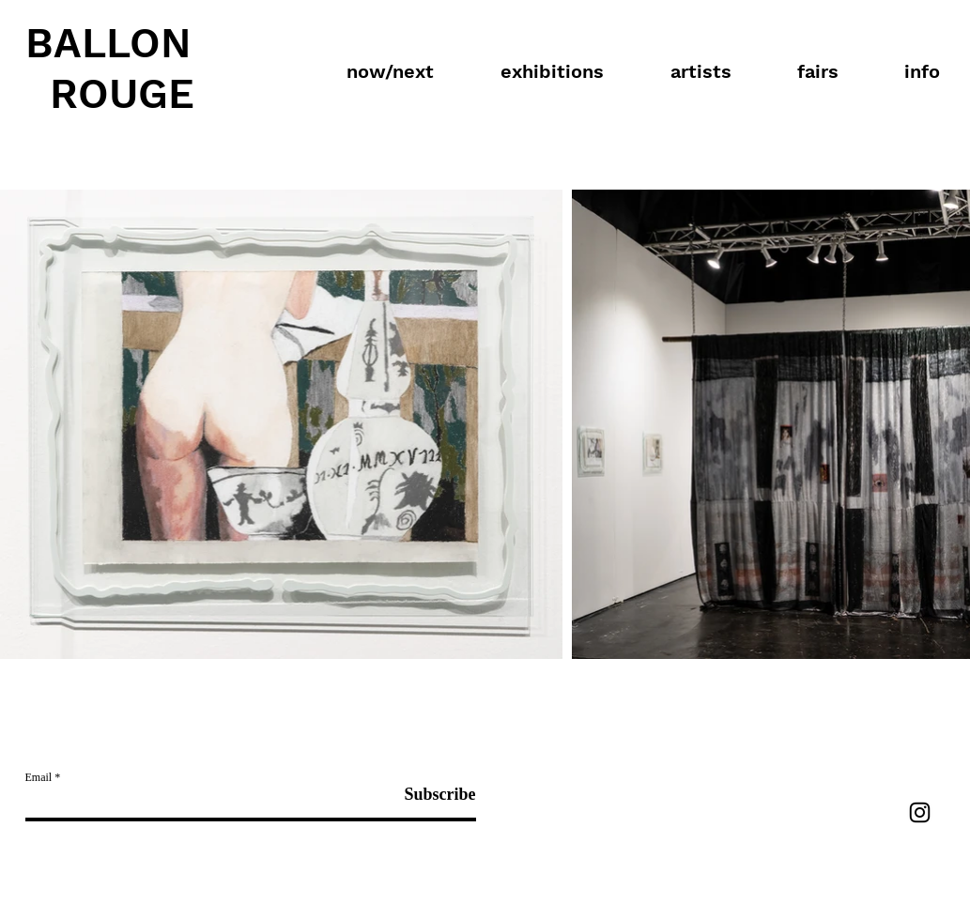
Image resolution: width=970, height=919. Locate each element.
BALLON (108, 43)
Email (39, 777)
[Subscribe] (428, 795)
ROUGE (122, 93)
